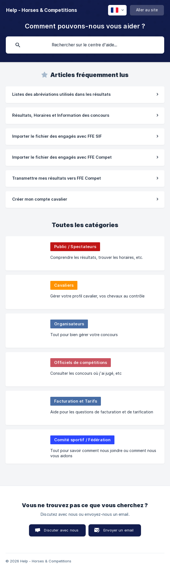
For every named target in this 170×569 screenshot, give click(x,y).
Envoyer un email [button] (118, 530)
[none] (41, 10)
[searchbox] (85, 45)
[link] (85, 94)
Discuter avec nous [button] (61, 530)
